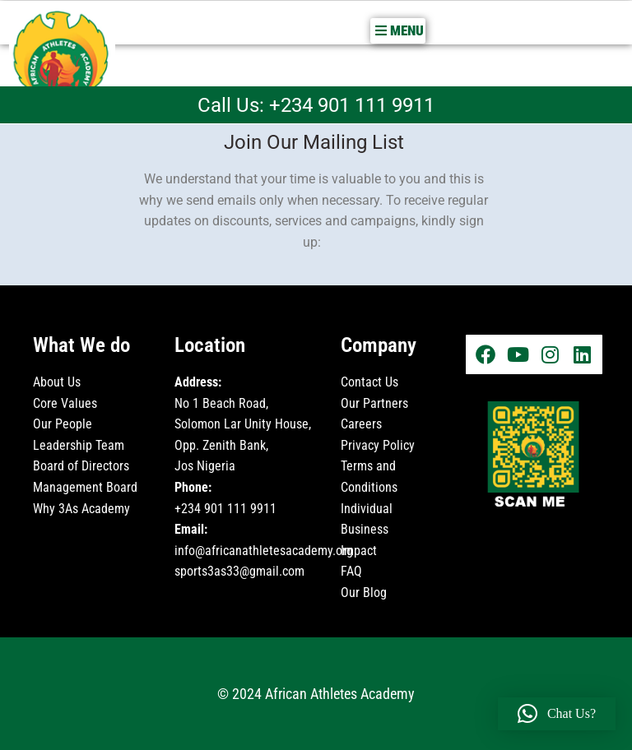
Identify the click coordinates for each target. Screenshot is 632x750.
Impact (359, 550)
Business (364, 529)
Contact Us (369, 381)
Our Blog (365, 592)
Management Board (85, 486)
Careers (361, 424)
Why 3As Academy (81, 508)
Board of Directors (81, 466)
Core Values (65, 402)
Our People (62, 424)
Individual (367, 508)
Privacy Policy (378, 444)
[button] (398, 30)
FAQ (351, 571)
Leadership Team (78, 444)
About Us (57, 381)
